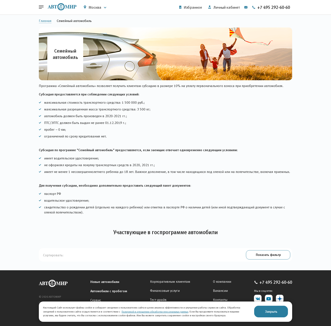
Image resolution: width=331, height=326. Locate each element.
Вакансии (220, 290)
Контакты (220, 300)
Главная (45, 21)
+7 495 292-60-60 (271, 7)
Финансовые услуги (165, 290)
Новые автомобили (104, 282)
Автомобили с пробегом (108, 291)
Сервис (95, 300)
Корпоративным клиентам (170, 281)
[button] (268, 255)
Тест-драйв (158, 300)
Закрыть (271, 311)
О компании (222, 281)
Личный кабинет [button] (224, 7)
